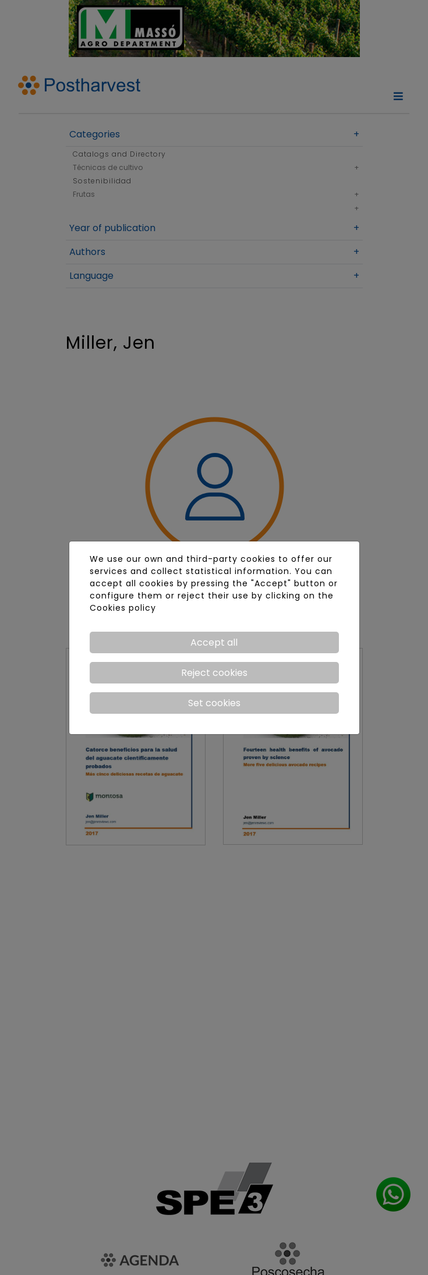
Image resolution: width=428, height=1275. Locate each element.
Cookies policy (123, 608)
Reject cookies (214, 672)
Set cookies (214, 703)
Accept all (214, 642)
